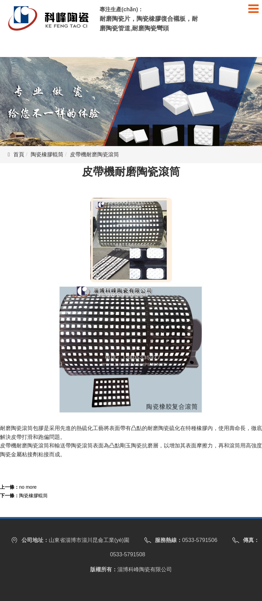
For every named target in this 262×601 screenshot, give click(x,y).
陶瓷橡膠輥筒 (47, 154)
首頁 (18, 154)
